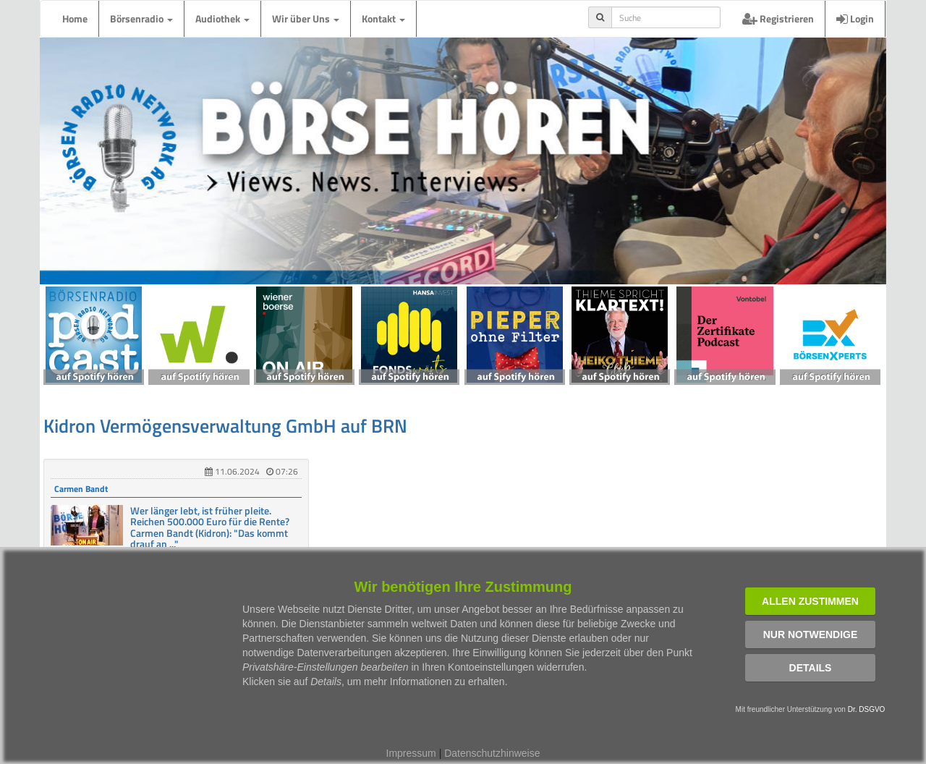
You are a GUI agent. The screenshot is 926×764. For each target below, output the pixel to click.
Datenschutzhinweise (492, 753)
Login (855, 18)
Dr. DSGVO (866, 709)
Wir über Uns (305, 18)
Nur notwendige (810, 634)
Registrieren (778, 18)
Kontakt (383, 18)
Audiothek (222, 18)
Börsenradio (141, 18)
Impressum (411, 753)
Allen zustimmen (810, 601)
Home (75, 18)
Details (810, 668)
